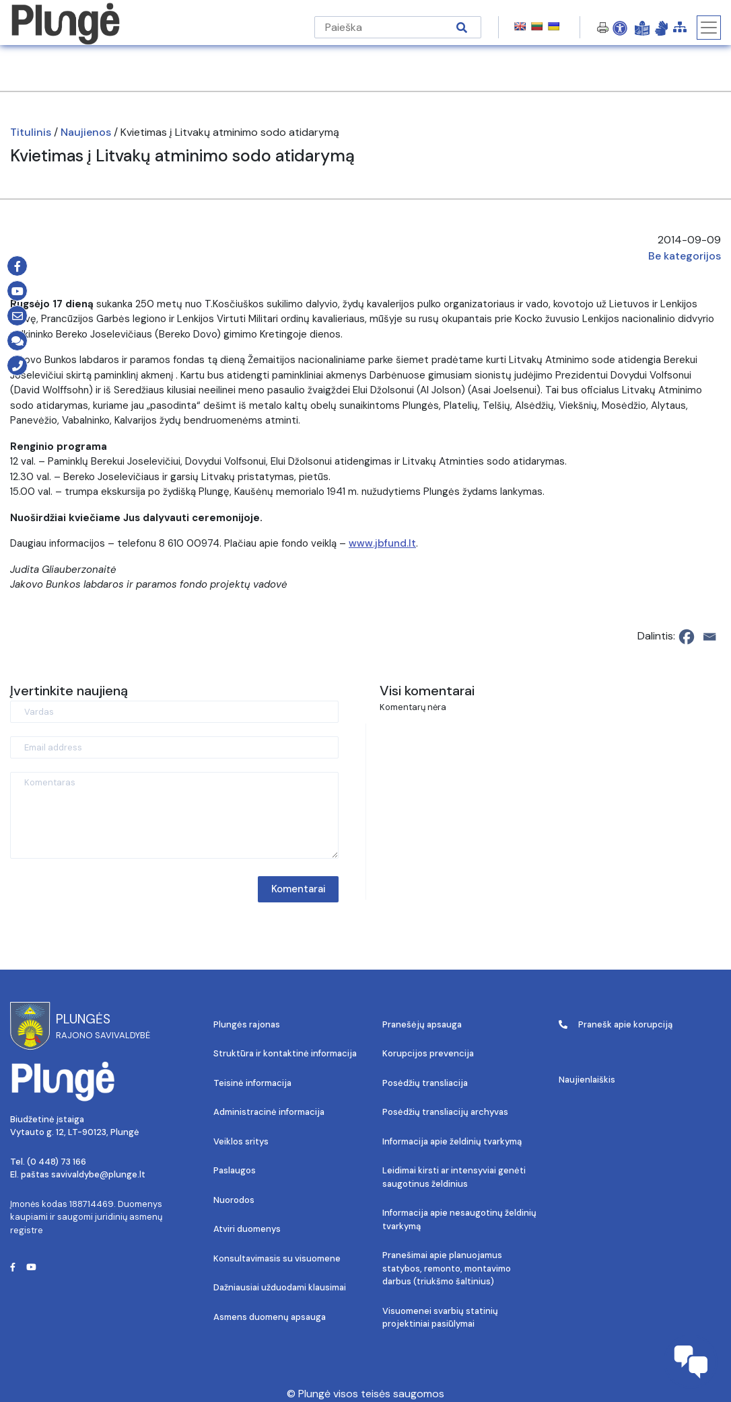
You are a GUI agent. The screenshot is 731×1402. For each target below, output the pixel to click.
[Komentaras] (174, 815)
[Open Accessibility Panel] (619, 27)
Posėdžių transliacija (425, 1083)
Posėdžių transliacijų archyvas (445, 1112)
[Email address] (174, 747)
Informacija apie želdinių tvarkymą (452, 1141)
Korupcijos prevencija (428, 1053)
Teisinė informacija (252, 1083)
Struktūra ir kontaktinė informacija (285, 1053)
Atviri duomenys (247, 1229)
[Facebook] (686, 637)
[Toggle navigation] (709, 27)
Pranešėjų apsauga (422, 1024)
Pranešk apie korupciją (615, 1024)
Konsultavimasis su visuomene (277, 1258)
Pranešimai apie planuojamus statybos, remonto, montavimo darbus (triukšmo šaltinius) (446, 1268)
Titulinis (30, 132)
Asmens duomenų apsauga (269, 1317)
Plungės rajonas (246, 1024)
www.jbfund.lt (382, 543)
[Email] (709, 637)
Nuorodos (233, 1200)
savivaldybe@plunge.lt (98, 1174)
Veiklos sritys (241, 1141)
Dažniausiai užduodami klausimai (279, 1287)
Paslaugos (234, 1170)
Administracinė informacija (268, 1112)
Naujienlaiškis (587, 1079)
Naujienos (86, 132)
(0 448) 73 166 (56, 1161)
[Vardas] (174, 712)
